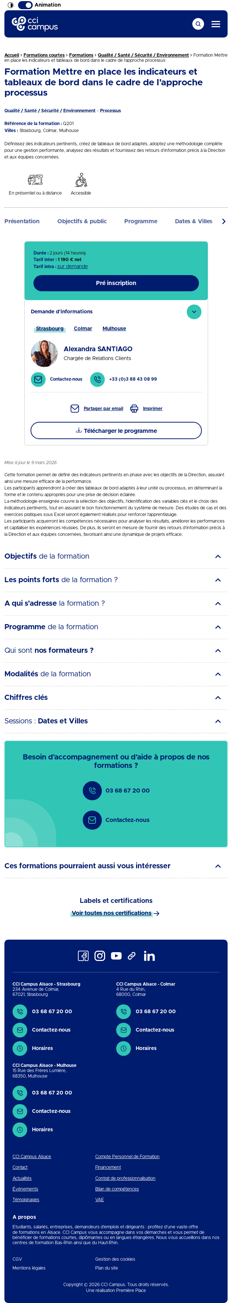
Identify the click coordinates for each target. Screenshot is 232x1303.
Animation (39, 5)
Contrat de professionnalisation (125, 1178)
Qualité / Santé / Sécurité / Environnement (143, 55)
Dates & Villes (194, 221)
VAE (99, 1199)
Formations (81, 55)
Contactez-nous (116, 820)
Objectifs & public (82, 221)
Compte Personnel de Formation (127, 1156)
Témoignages (26, 1199)
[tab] (116, 346)
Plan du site (106, 1268)
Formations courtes (44, 55)
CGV (17, 1259)
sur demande (72, 266)
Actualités (22, 1178)
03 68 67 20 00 (116, 791)
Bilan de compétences (117, 1189)
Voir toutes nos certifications (111, 913)
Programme (140, 221)
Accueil (11, 55)
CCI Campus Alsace (32, 1156)
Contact (20, 1167)
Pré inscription (116, 283)
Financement (108, 1167)
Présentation (22, 221)
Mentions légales (29, 1268)
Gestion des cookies (115, 1259)
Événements (25, 1189)
